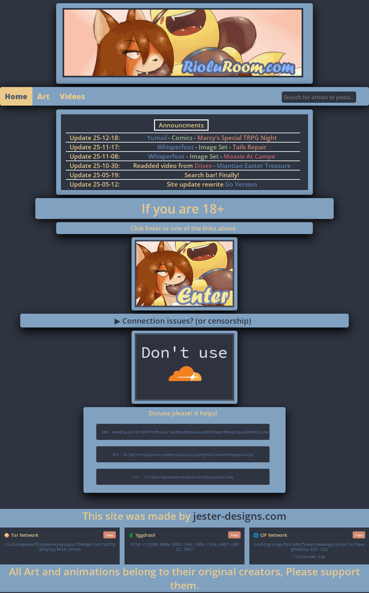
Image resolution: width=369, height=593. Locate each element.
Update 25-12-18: (95, 138)
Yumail (157, 138)
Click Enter (145, 229)
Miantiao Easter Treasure (254, 166)
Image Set (213, 148)
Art (45, 97)
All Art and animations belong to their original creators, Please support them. (184, 579)
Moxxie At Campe (249, 157)
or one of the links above (199, 229)
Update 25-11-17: (95, 148)
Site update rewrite (195, 185)
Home (16, 97)
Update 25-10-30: (95, 166)
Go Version (241, 185)
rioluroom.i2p (309, 557)
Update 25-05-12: (95, 185)
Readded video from (163, 166)
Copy (109, 536)
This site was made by (137, 517)
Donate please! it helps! (183, 414)
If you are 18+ (183, 209)
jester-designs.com (240, 517)
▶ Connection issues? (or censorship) (183, 321)
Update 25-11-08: (95, 157)
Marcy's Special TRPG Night (237, 138)
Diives (203, 166)
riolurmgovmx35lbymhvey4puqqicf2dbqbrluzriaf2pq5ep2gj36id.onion (60, 548)
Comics (182, 138)
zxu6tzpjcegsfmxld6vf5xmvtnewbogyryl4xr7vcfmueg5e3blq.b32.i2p (309, 548)
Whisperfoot (175, 148)
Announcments (181, 126)
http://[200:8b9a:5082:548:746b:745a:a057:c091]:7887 (184, 548)
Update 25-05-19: (95, 175)
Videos (74, 97)
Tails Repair (249, 148)
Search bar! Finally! (211, 175)
